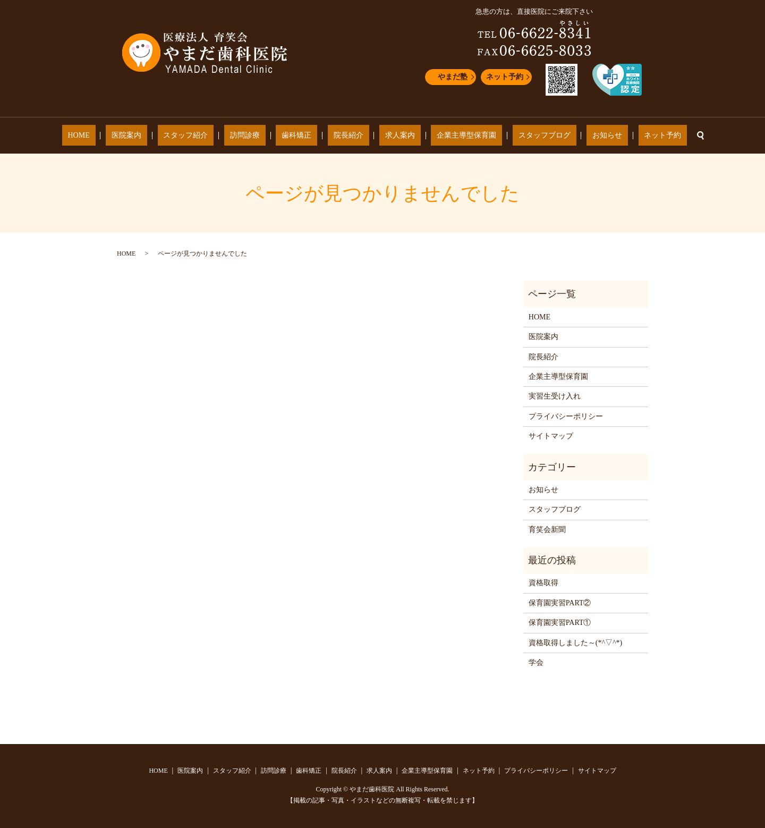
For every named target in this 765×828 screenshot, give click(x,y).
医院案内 (173, 136)
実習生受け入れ (555, 396)
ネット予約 (504, 77)
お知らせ (561, 136)
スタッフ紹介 (220, 136)
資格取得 (543, 583)
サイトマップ (551, 436)
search (636, 135)
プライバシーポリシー (566, 416)
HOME (136, 136)
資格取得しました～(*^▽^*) (575, 643)
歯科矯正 (308, 136)
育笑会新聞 (547, 530)
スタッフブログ (509, 136)
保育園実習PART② (560, 603)
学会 (536, 662)
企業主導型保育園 (443, 136)
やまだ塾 (453, 77)
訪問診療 (268, 136)
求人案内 (388, 136)
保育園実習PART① (560, 623)
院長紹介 (348, 136)
